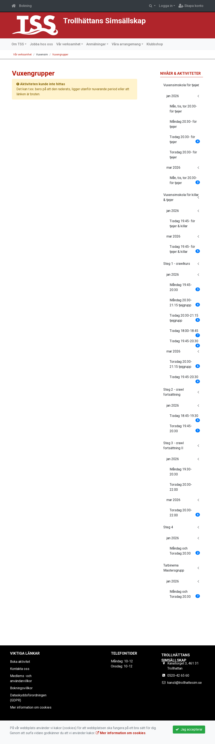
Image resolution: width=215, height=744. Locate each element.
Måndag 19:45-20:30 (185, 287)
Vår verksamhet (68, 44)
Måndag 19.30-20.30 (181, 471)
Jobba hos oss (41, 44)
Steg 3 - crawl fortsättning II (173, 445)
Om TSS (18, 44)
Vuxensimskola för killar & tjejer (181, 197)
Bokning (25, 6)
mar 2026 (173, 168)
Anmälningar (96, 44)
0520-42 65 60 (178, 675)
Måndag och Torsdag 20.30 (185, 550)
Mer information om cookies (30, 707)
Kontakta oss (19, 669)
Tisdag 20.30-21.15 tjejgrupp (185, 317)
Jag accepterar (189, 729)
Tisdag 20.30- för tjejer (185, 139)
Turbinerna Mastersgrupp (173, 567)
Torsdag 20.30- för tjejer (183, 154)
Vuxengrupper (60, 54)
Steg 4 (168, 527)
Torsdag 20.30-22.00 (181, 487)
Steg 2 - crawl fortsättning (173, 392)
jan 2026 (172, 96)
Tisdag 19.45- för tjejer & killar (182, 223)
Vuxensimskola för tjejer (181, 85)
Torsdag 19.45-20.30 (185, 428)
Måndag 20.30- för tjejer (183, 124)
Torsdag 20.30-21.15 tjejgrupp (185, 364)
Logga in (166, 6)
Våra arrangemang (126, 44)
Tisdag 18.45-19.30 (185, 417)
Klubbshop (155, 44)
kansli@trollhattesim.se (184, 683)
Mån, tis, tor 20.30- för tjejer (183, 108)
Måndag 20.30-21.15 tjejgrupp (185, 302)
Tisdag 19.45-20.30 (185, 342)
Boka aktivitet (20, 662)
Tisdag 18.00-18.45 (185, 332)
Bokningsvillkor (21, 688)
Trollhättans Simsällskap (104, 20)
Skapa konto (190, 6)
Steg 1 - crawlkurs (176, 264)
